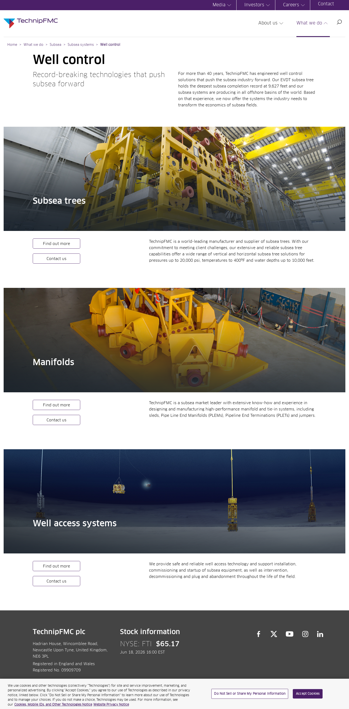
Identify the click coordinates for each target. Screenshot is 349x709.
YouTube (290, 634)
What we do (312, 23)
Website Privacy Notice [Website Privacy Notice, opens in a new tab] (111, 706)
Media (223, 5)
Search (339, 22)
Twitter (273, 634)
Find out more (56, 244)
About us (271, 23)
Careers (294, 5)
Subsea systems (81, 45)
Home (12, 45)
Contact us (56, 259)
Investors (257, 5)
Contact (326, 4)
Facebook (258, 634)
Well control (110, 45)
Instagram (305, 634)
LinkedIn (320, 634)
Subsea (55, 45)
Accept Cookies (307, 695)
